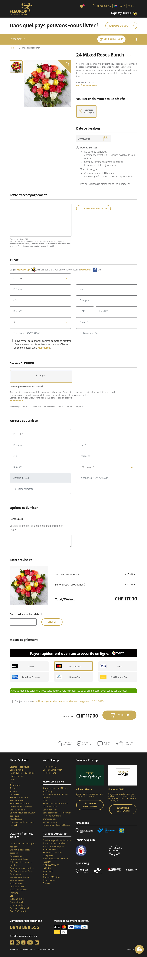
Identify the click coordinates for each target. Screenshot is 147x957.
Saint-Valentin (16, 874)
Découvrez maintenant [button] (90, 805)
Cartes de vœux (50, 806)
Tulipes (13, 788)
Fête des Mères (17, 880)
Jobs (45, 874)
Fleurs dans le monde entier (56, 803)
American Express (26, 677)
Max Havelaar (16, 819)
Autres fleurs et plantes (21, 807)
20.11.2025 (86, 701)
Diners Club (68, 677)
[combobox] (40, 278)
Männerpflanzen (17, 800)
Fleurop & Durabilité (52, 852)
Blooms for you (17, 776)
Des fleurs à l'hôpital (19, 908)
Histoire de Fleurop (51, 849)
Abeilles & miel (17, 886)
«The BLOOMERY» (51, 865)
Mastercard (68, 666)
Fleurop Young (49, 773)
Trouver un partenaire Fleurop (56, 825)
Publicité (47, 868)
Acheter (123, 715)
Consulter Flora (113, 39)
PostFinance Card (114, 677)
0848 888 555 (24, 927)
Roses (12, 779)
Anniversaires (16, 856)
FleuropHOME (49, 767)
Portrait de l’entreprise (53, 846)
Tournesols (15, 785)
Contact (46, 883)
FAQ (45, 800)
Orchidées (14, 794)
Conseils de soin (17, 810)
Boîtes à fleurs (16, 770)
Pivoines (14, 791)
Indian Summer (17, 899)
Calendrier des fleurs (19, 767)
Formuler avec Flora (96, 208)
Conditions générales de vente (57, 840)
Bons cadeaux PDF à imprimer (56, 813)
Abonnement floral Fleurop (55, 788)
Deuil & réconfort (18, 911)
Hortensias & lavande (20, 803)
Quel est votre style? (52, 770)
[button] (18, 39)
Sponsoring (48, 871)
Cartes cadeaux (50, 810)
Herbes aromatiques (19, 797)
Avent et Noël (16, 902)
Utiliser (52, 622)
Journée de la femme (19, 877)
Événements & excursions (22, 868)
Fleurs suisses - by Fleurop (22, 773)
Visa (111, 666)
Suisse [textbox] (16, 322)
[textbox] (40, 278)
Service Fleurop (50, 822)
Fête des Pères (16, 883)
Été (11, 896)
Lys (11, 782)
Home (12, 48)
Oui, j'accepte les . (59, 701)
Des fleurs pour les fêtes (21, 871)
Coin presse (48, 855)
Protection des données (54, 843)
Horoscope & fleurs (19, 859)
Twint (23, 666)
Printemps (14, 893)
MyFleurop (48, 791)
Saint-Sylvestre (17, 905)
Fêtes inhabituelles (18, 889)
